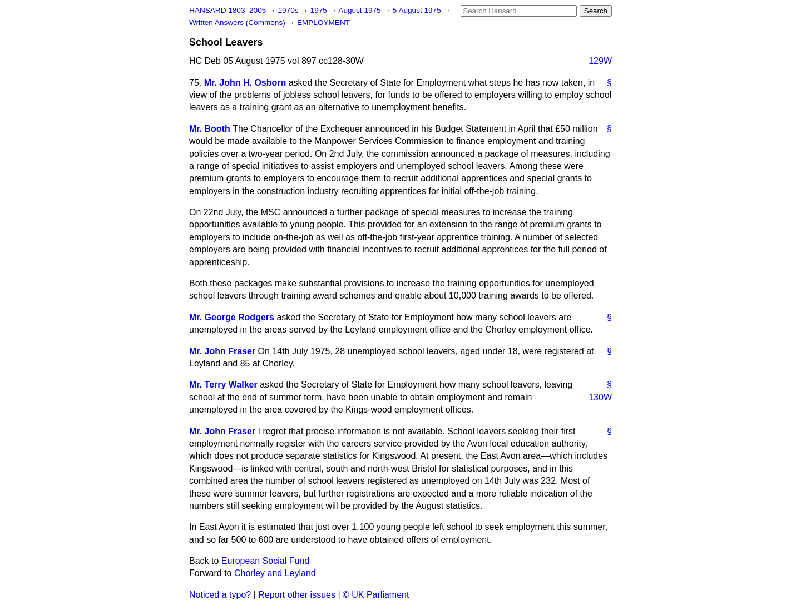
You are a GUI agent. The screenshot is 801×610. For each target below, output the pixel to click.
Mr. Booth (209, 128)
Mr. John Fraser (222, 351)
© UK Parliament (376, 594)
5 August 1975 (418, 10)
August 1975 (360, 10)
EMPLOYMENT (323, 22)
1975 (319, 10)
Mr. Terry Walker (223, 384)
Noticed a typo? (220, 594)
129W (600, 61)
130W (600, 397)
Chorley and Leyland (275, 573)
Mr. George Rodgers (231, 317)
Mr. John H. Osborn (245, 82)
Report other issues (296, 594)
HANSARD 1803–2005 (227, 10)
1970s (289, 10)
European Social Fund (265, 561)
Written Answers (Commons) (238, 22)
